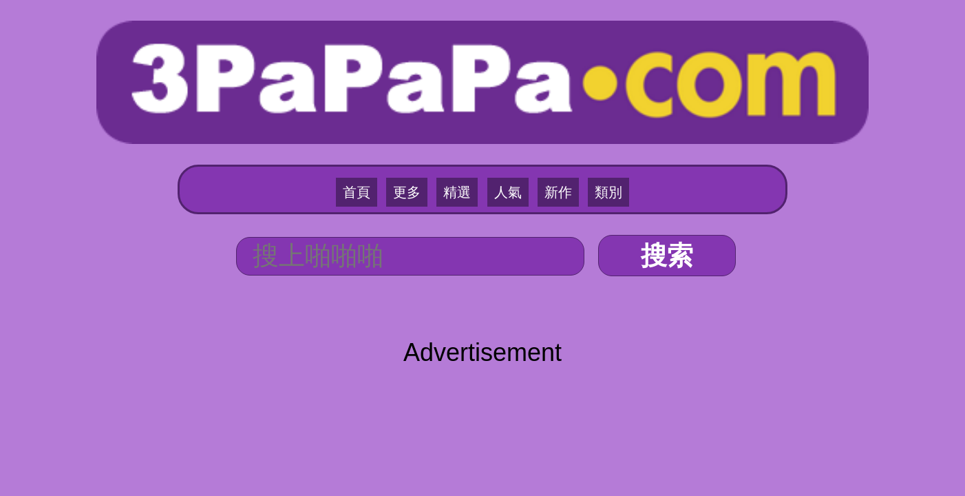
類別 (586, 124)
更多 (420, 124)
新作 (544, 124)
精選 (462, 124)
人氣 (503, 124)
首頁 (379, 124)
